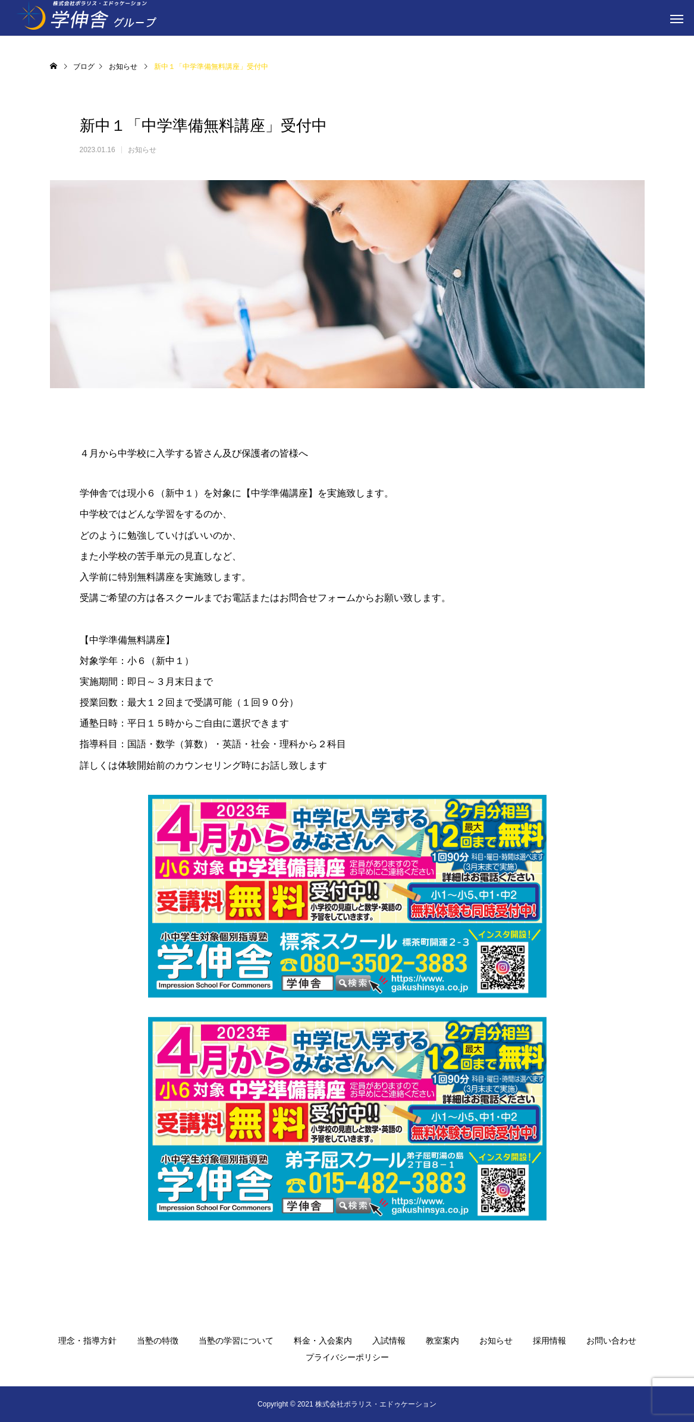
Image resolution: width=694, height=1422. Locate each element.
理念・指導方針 (87, 1340)
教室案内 (442, 1340)
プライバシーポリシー (347, 1357)
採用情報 (549, 1340)
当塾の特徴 (157, 1340)
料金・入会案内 (323, 1340)
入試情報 (389, 1340)
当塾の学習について (236, 1340)
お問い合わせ (611, 1340)
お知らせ (142, 150)
